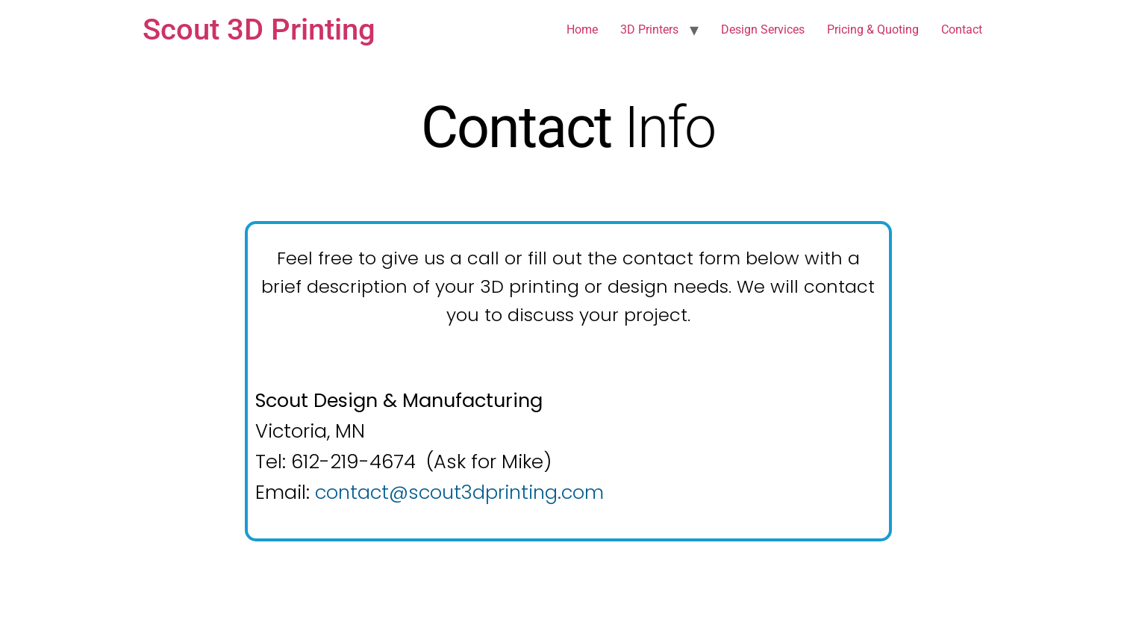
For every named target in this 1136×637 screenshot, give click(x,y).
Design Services (763, 29)
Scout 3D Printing (259, 29)
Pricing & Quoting (873, 29)
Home (582, 29)
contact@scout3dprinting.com (459, 492)
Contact (961, 29)
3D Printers (649, 29)
